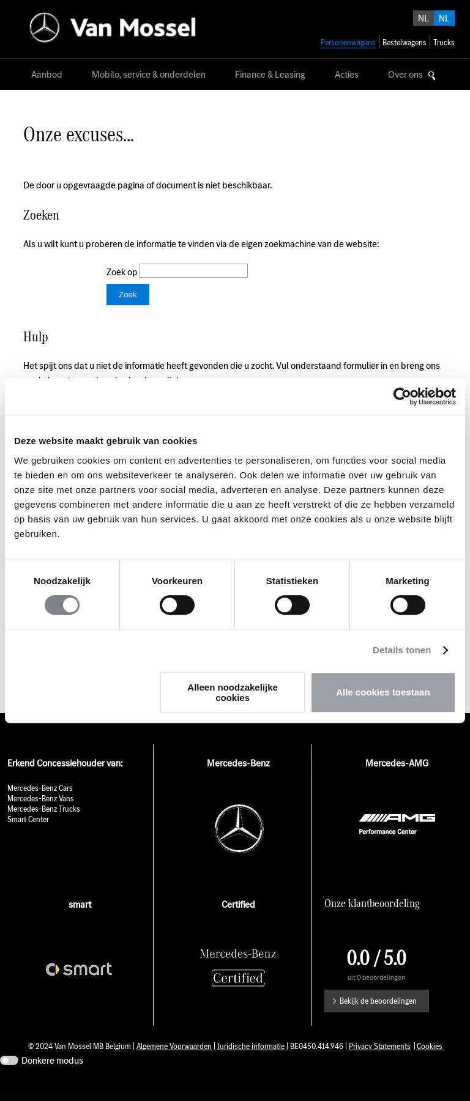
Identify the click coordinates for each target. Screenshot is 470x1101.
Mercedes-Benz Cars (40, 806)
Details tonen (402, 650)
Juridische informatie (251, 1064)
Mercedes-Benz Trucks (43, 827)
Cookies (429, 1064)
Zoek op (123, 271)
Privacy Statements (380, 1064)
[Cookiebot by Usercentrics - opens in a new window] (402, 396)
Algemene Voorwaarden (174, 1064)
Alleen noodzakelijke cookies (232, 692)
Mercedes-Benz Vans (40, 817)
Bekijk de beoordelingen (378, 1019)
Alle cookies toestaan (383, 692)
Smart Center (28, 837)
